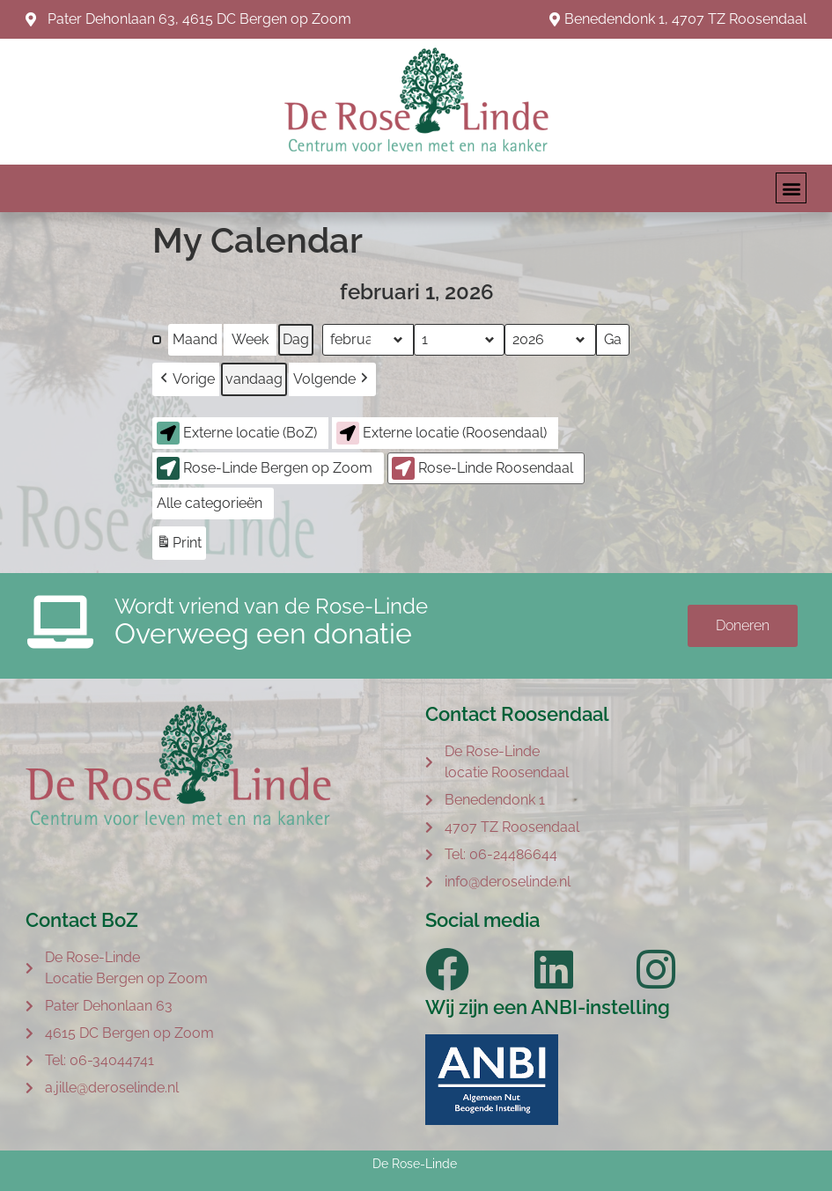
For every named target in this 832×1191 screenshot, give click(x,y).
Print (179, 544)
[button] (791, 188)
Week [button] (250, 339)
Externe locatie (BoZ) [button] (237, 433)
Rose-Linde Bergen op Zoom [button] (264, 468)
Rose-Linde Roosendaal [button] (482, 468)
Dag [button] (296, 339)
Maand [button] (195, 339)
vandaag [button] (254, 379)
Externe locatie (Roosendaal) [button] (441, 433)
